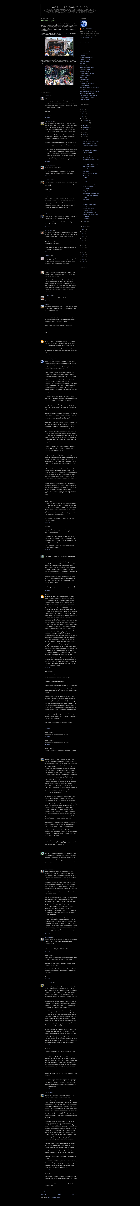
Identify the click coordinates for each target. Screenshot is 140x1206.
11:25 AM (47, 744)
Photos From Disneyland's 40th (91, 164)
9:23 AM (47, 497)
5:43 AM (47, 1188)
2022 (83, 116)
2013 (83, 245)
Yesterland (82, 55)
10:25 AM (47, 590)
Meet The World (84, 53)
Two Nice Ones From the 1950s (91, 141)
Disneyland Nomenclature (86, 57)
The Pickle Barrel (84, 99)
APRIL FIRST (86, 218)
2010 (83, 252)
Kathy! (46, 851)
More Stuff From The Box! (89, 143)
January (85, 226)
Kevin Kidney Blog (84, 85)
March (85, 221)
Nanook (47, 95)
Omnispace (47, 554)
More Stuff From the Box (89, 166)
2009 (83, 254)
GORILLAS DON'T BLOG (70, 7)
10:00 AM (47, 522)
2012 (83, 247)
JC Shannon (48, 339)
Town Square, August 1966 (90, 173)
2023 (83, 114)
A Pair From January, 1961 (89, 186)
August (85, 129)
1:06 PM (47, 847)
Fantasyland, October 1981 (90, 150)
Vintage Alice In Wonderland (87, 83)
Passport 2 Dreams (85, 59)
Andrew (46, 214)
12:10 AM (47, 117)
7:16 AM (47, 300)
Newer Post (44, 1194)
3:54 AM (47, 191)
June (84, 134)
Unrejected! (86, 199)
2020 (83, 229)
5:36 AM (47, 251)
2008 (83, 257)
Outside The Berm (84, 79)
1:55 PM (47, 933)
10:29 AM (47, 667)
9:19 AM (47, 355)
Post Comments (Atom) (54, 1197)
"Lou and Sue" (48, 165)
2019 (83, 231)
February (85, 224)
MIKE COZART (48, 121)
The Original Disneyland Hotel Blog (89, 95)
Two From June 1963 (88, 162)
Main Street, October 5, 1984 (90, 184)
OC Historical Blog (84, 71)
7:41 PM (47, 1170)
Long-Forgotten (84, 65)
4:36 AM (47, 226)
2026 (83, 107)
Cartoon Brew (83, 47)
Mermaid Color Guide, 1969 (90, 148)
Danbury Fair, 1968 (88, 155)
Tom (46, 270)
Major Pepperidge (49, 359)
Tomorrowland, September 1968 (91, 193)
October (85, 125)
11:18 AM (47, 736)
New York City (86, 171)
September (86, 127)
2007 (83, 259)
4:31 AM (47, 210)
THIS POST (61, 33)
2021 (83, 118)
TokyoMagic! (48, 869)
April (84, 139)
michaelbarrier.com (85, 69)
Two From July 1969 (48, 21)
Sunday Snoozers (87, 152)
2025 (83, 109)
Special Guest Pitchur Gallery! (90, 145)
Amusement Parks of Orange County (89, 91)
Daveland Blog (83, 45)
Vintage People (87, 191)
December (86, 120)
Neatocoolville (83, 77)
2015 (83, 240)
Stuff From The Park (85, 43)
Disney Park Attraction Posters (88, 93)
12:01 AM (61, 87)
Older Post (74, 1194)
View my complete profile (87, 37)
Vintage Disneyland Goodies (87, 97)
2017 (83, 236)
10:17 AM (47, 550)
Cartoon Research (84, 49)
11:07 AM (47, 728)
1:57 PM (47, 951)
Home (59, 1194)
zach (46, 304)
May (84, 136)
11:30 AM (47, 753)
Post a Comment (45, 1191)
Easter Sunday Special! (89, 208)
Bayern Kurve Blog (84, 61)
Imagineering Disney (85, 75)
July (84, 132)
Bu (45, 594)
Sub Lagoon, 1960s (88, 188)
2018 (83, 233)
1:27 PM (47, 865)
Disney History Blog (85, 51)
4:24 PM (47, 978)
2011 (83, 250)
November (86, 122)
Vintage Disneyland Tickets (87, 73)
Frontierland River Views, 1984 (91, 159)
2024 (83, 111)
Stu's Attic (82, 63)
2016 (83, 238)
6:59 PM (47, 1088)
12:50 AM (47, 161)
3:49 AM (47, 175)
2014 (83, 243)
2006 (83, 261)
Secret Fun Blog (84, 81)
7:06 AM (47, 266)
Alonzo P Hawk (48, 230)
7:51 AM (47, 335)
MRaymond (47, 255)
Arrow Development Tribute (87, 67)
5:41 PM (47, 1044)
